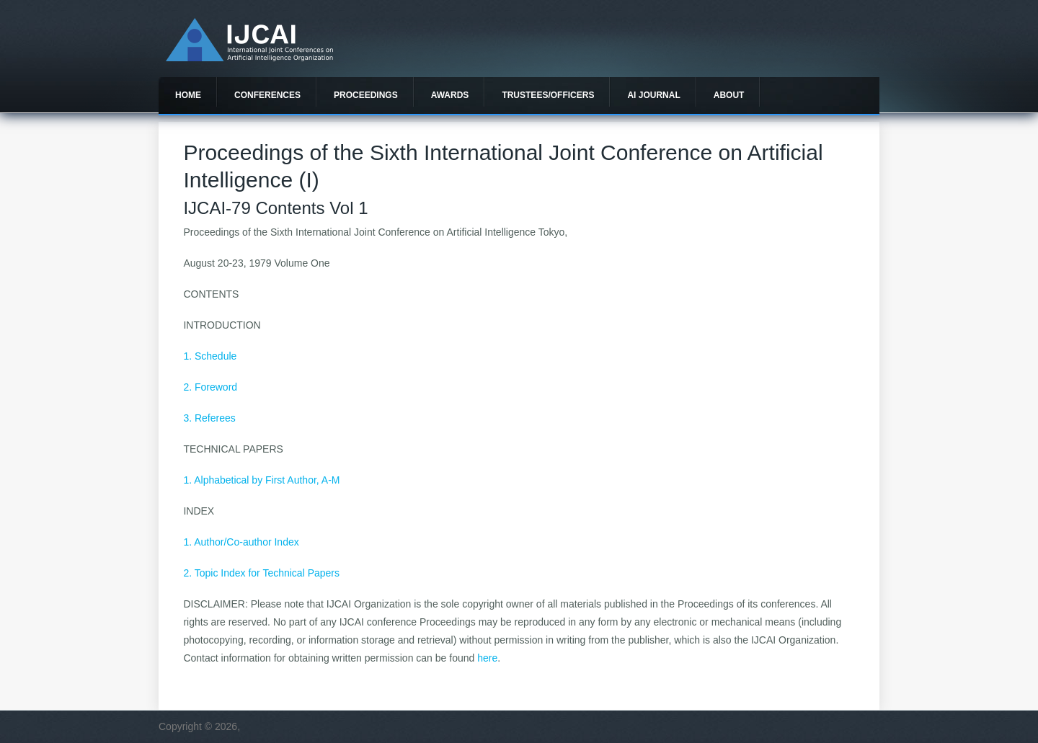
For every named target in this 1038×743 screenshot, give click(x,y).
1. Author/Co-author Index (240, 542)
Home (188, 95)
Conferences (267, 95)
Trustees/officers (548, 95)
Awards (450, 95)
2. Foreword (210, 387)
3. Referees (209, 418)
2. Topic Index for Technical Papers (261, 573)
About (729, 95)
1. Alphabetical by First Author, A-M (261, 480)
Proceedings (366, 95)
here (487, 658)
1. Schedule (209, 356)
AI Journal (653, 95)
